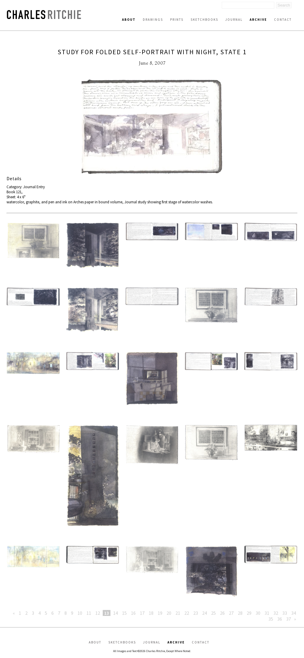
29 (249, 613)
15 (124, 613)
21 (177, 613)
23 (195, 613)
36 (279, 619)
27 (231, 613)
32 (275, 613)
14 (115, 613)
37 (288, 619)
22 (186, 613)
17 (142, 613)
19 (160, 613)
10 (79, 613)
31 (267, 613)
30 (258, 613)
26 (222, 613)
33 (284, 613)
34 (293, 613)
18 (151, 613)
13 (106, 613)
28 (240, 613)
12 (97, 613)
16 (133, 613)
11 (88, 613)
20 (169, 613)
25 (213, 613)
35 (270, 619)
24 (204, 613)
